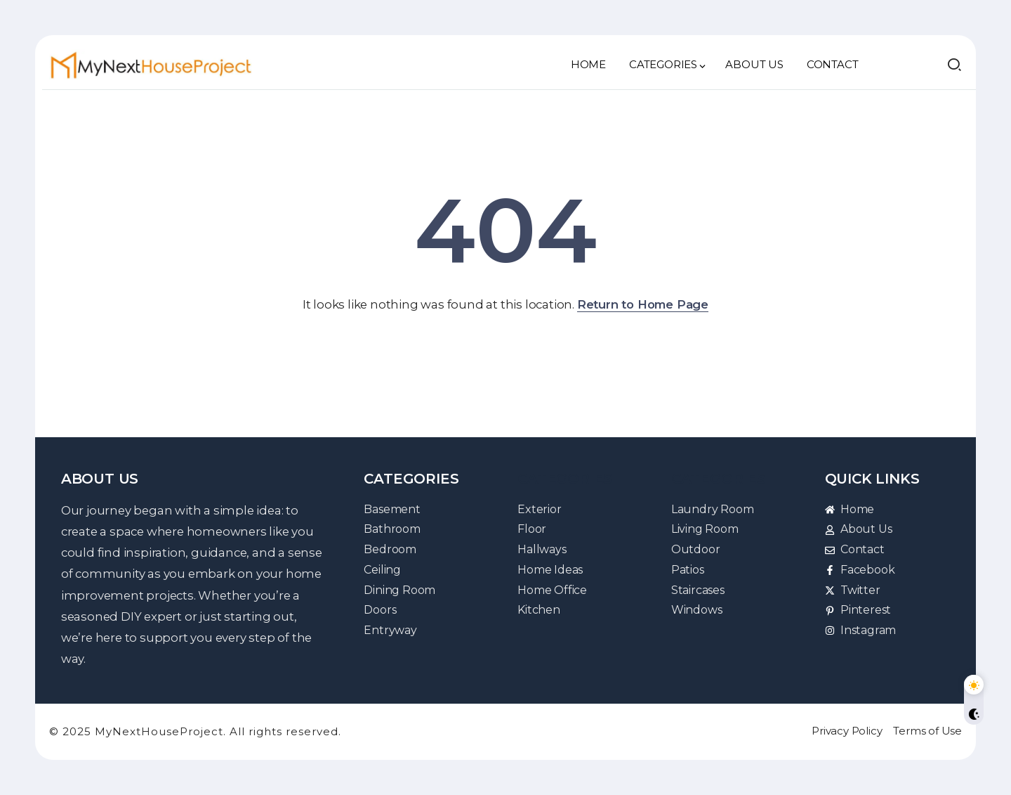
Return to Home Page (642, 304)
